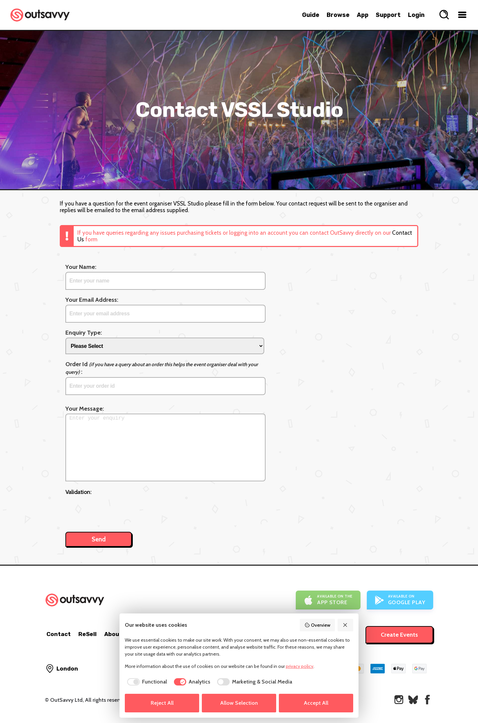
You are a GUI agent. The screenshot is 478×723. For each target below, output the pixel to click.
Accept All (316, 703)
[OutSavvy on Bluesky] (413, 699)
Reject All (162, 703)
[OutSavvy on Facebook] (427, 699)
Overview (317, 625)
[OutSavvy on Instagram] (399, 699)
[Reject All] (346, 625)
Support (388, 15)
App (362, 15)
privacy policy (299, 666)
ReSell (87, 634)
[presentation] (115, 510)
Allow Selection (239, 703)
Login (416, 15)
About (113, 634)
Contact (58, 634)
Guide (310, 15)
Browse (338, 15)
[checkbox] (146, 682)
